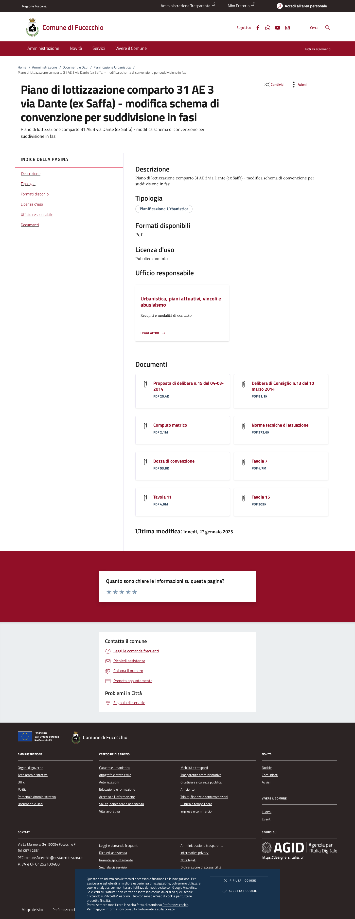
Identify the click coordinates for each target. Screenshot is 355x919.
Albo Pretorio (241, 5)
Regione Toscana (34, 6)
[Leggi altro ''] (153, 333)
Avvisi (266, 782)
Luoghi (266, 812)
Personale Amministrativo (37, 796)
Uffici (21, 782)
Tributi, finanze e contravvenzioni (204, 796)
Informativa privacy (194, 852)
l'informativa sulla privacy (156, 909)
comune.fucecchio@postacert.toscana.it (53, 857)
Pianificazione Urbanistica (112, 67)
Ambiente (187, 789)
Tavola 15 (261, 497)
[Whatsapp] (266, 27)
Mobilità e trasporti (194, 767)
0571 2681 (31, 850)
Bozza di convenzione (174, 461)
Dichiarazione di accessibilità (200, 867)
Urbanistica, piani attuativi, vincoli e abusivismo (181, 302)
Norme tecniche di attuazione (280, 425)
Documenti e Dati (75, 67)
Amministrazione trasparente (201, 845)
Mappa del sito (32, 909)
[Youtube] (276, 27)
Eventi (266, 819)
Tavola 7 (259, 461)
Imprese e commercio (196, 811)
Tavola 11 (162, 497)
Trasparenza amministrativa (200, 775)
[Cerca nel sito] (327, 27)
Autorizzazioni (109, 782)
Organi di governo (30, 767)
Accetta (239, 891)
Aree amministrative (33, 775)
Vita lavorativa (109, 811)
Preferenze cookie (175, 904)
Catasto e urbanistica (114, 767)
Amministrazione (44, 67)
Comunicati (270, 775)
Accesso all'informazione (117, 796)
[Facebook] (256, 27)
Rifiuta (239, 881)
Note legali (187, 860)
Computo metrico (170, 425)
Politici (22, 789)
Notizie (267, 767)
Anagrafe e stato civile (115, 775)
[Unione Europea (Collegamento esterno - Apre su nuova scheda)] (40, 737)
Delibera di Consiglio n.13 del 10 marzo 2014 (283, 386)
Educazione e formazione (117, 789)
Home (22, 67)
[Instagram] (285, 27)
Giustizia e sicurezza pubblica (201, 782)
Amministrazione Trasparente (188, 5)
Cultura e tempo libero (196, 804)
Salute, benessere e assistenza (121, 804)
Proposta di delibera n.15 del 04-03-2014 (188, 386)
